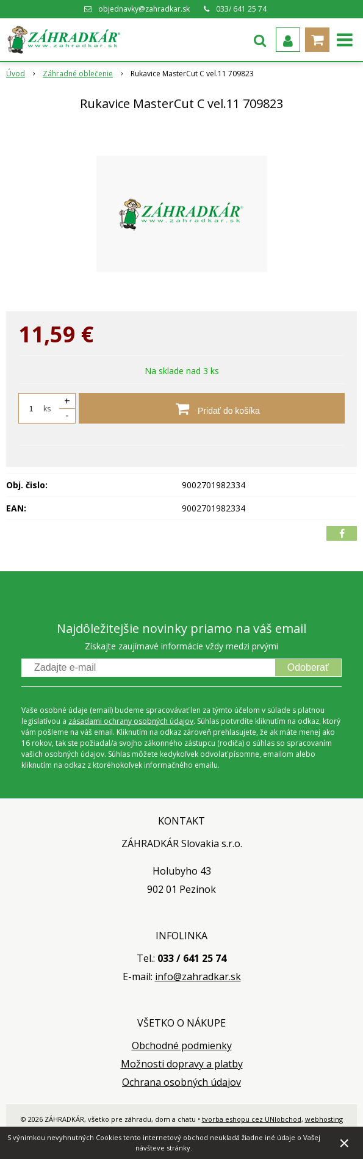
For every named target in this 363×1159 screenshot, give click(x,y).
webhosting (324, 1119)
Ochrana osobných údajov (181, 1082)
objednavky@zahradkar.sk (144, 9)
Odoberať (308, 667)
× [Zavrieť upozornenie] (344, 1143)
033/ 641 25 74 (241, 9)
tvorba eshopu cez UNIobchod (251, 1119)
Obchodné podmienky (182, 1045)
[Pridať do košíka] (212, 408)
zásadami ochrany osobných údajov (130, 721)
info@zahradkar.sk (198, 976)
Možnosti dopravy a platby (182, 1064)
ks (47, 408)
